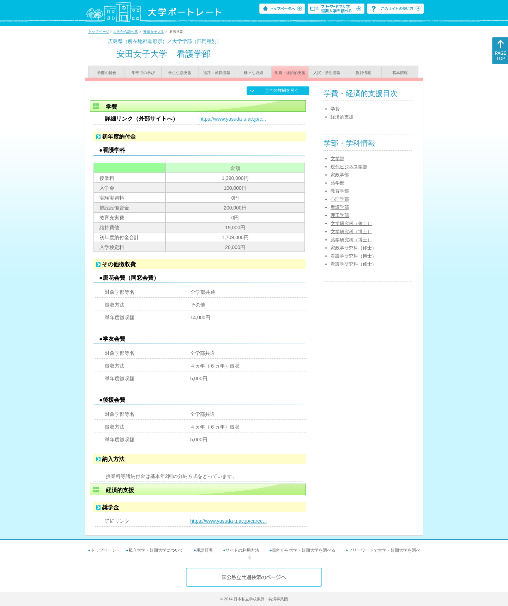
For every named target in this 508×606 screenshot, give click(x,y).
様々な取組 (253, 73)
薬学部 (337, 183)
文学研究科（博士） (351, 231)
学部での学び (143, 73)
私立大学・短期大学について (155, 550)
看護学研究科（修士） (353, 264)
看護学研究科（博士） (353, 256)
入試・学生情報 (326, 73)
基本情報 (400, 73)
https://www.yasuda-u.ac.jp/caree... (228, 521)
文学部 (337, 158)
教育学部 (340, 191)
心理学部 (340, 199)
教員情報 (363, 73)
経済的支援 (342, 117)
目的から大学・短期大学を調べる (303, 550)
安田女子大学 (153, 32)
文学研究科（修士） (351, 223)
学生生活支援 (180, 73)
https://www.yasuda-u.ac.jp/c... (232, 119)
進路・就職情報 (216, 73)
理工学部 (340, 215)
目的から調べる (125, 32)
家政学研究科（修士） (353, 247)
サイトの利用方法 (242, 550)
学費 (335, 108)
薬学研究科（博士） (351, 239)
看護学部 (340, 207)
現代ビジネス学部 (349, 166)
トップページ (98, 32)
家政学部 (340, 174)
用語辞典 (204, 550)
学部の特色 (106, 73)
